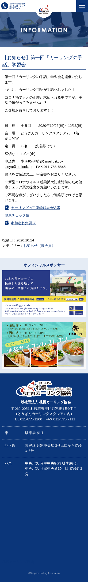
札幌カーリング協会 (18, 562)
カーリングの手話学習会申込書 (35, 208)
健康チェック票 (17, 215)
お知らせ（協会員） (39, 246)
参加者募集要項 (23, 223)
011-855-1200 (31, 419)
